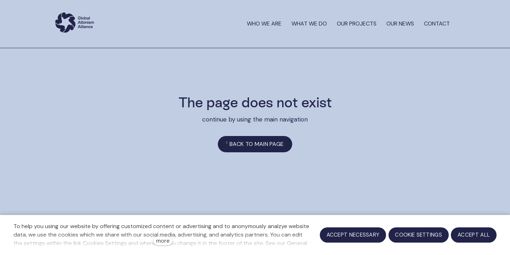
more (163, 240)
